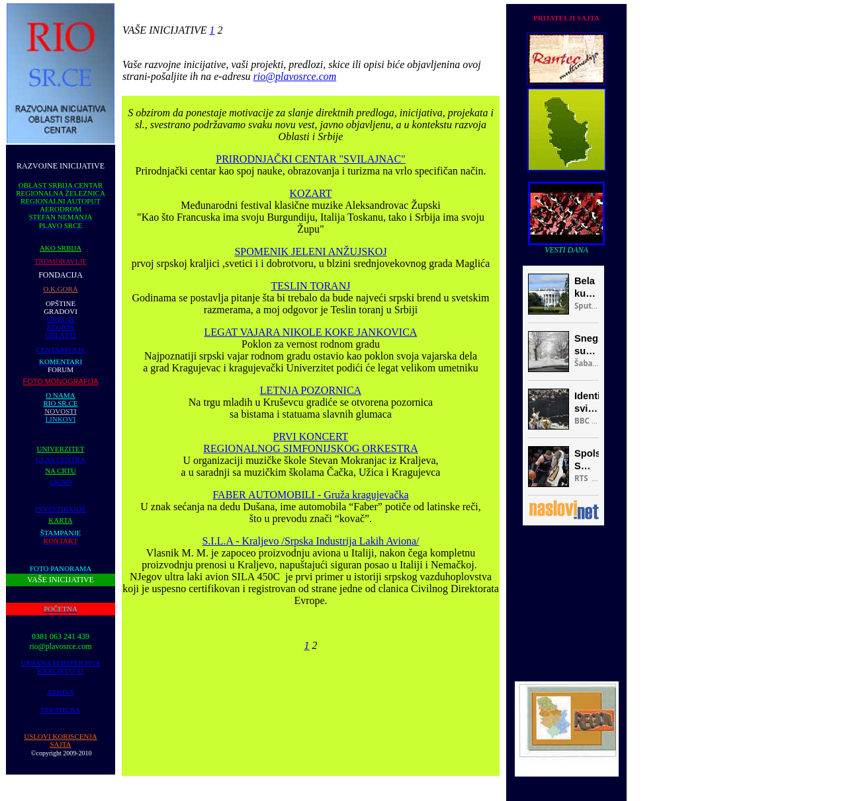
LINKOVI (61, 419)
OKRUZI (61, 319)
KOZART (311, 193)
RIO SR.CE (61, 403)
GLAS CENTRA (60, 459)
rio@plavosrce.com (295, 76)
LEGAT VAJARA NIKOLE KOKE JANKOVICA (311, 332)
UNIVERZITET (60, 449)
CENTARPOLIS (60, 350)
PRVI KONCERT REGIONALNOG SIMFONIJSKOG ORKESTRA (310, 442)
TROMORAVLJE (60, 261)
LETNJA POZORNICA (310, 390)
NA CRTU (60, 471)
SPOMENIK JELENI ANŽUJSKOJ (310, 251)
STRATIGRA (60, 710)
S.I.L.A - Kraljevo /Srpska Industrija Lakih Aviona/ (310, 541)
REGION (61, 327)
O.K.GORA (60, 289)
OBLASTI (60, 335)
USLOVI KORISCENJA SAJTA (60, 740)
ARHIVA (60, 692)
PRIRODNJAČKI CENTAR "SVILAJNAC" (310, 159)
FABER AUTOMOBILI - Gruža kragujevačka (310, 494)
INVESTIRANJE (60, 509)
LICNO (61, 482)
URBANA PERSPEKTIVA (61, 663)
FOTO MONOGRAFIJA (60, 381)
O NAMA (60, 395)
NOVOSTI (60, 411)
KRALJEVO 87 (60, 671)
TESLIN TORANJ (311, 285)
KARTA (60, 520)
